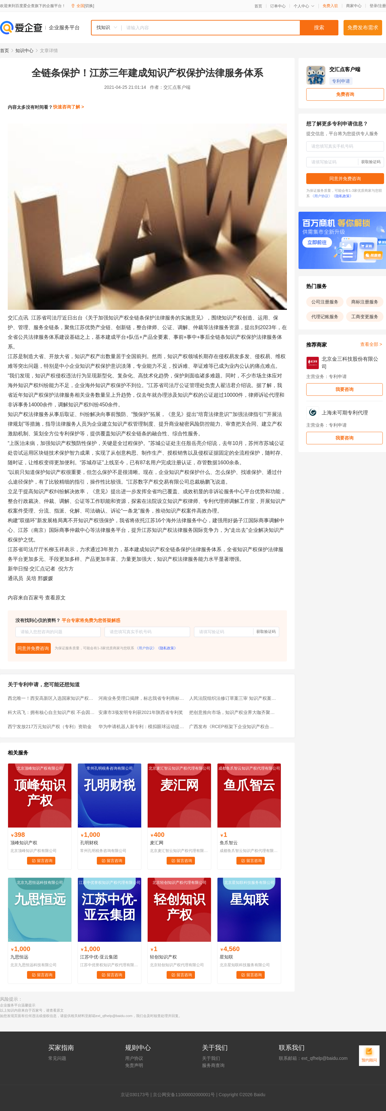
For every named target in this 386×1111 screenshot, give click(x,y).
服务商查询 (213, 1065)
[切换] (89, 6)
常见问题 (57, 1058)
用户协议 (134, 1058)
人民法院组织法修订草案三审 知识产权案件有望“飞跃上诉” (232, 698)
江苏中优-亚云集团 (99, 956)
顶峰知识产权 (23, 842)
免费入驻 (330, 6)
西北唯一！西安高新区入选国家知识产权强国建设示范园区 (51, 698)
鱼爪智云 (229, 842)
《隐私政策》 (167, 648)
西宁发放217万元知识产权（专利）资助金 (50, 726)
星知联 (226, 956)
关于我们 (211, 1058)
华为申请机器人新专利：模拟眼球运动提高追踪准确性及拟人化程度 (141, 726)
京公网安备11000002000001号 (184, 1094)
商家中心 (354, 6)
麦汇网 (156, 842)
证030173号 (137, 1094)
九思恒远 (19, 956)
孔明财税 (89, 842)
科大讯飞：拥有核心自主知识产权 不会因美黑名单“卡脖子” (51, 712)
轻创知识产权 (163, 956)
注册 (382, 6)
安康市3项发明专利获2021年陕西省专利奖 (140, 712)
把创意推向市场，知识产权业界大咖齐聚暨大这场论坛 (232, 712)
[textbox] (230, 27)
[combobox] (214, 27)
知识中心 (24, 50)
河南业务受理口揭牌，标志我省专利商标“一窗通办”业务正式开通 (141, 698)
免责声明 (134, 1065)
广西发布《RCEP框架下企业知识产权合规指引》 (232, 726)
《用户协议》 (145, 648)
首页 (258, 6)
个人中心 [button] (304, 6)
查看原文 (55, 597)
